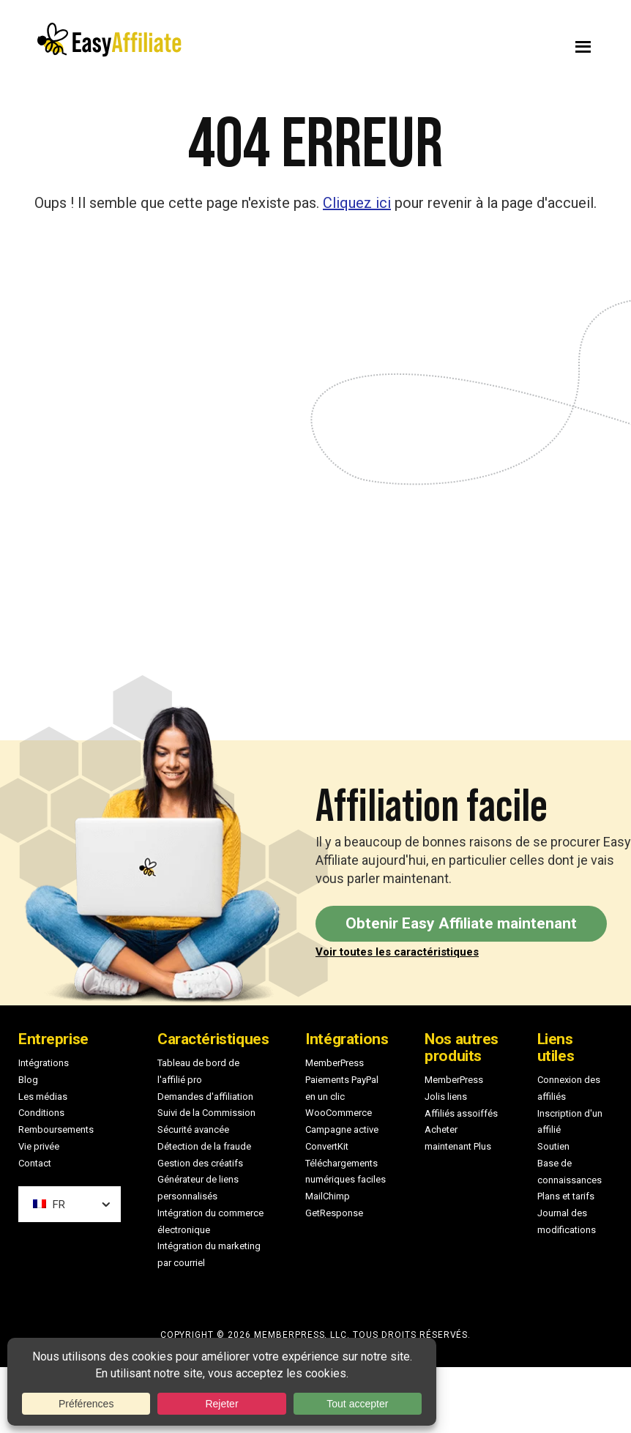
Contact (34, 1163)
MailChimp (327, 1196)
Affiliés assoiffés (461, 1113)
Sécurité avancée (193, 1129)
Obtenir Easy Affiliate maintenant (461, 923)
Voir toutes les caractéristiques (397, 952)
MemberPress (334, 1062)
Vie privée (38, 1146)
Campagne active (341, 1129)
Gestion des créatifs (200, 1163)
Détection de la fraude (204, 1146)
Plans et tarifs (565, 1196)
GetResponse (334, 1212)
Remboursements (56, 1129)
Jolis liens (446, 1096)
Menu (468, 43)
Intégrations (43, 1062)
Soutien (553, 1146)
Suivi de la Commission (206, 1112)
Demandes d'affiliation (205, 1096)
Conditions (41, 1112)
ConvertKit (326, 1146)
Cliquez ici (357, 203)
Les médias (42, 1096)
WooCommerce (338, 1112)
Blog (28, 1079)
